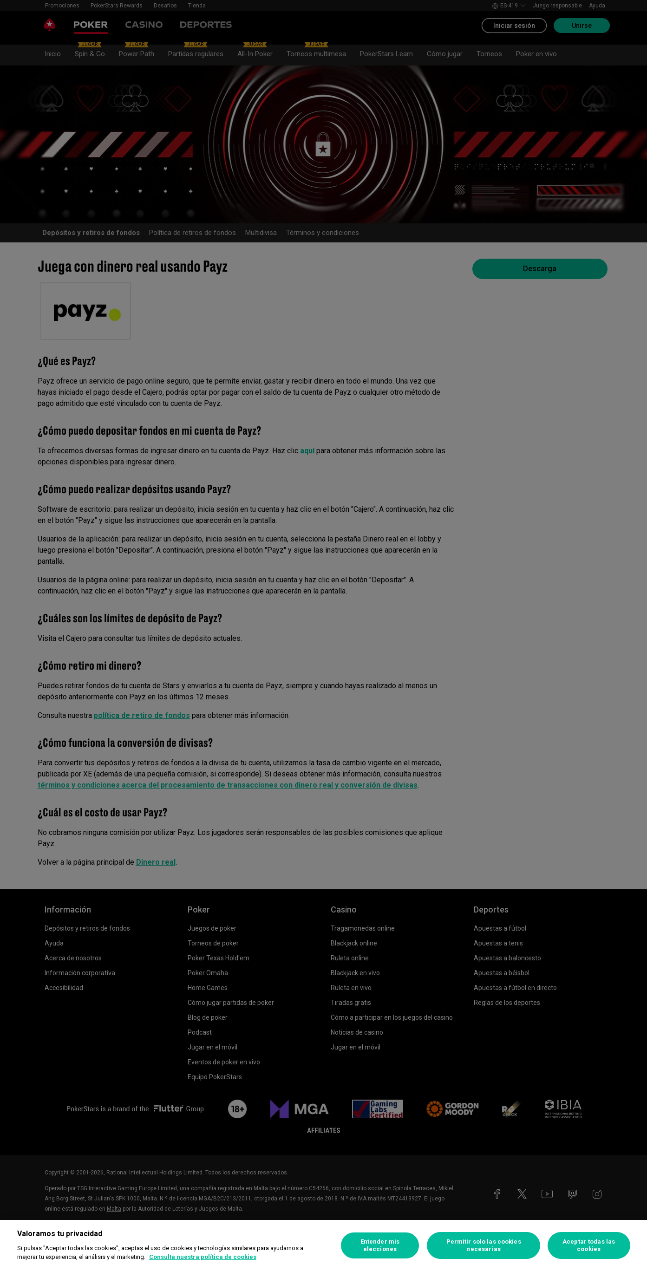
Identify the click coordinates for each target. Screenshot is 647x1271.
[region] (323, 1245)
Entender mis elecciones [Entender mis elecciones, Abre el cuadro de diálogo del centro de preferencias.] (380, 1245)
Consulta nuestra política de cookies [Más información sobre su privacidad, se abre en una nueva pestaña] (202, 1256)
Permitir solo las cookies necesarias (483, 1245)
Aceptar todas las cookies (588, 1245)
